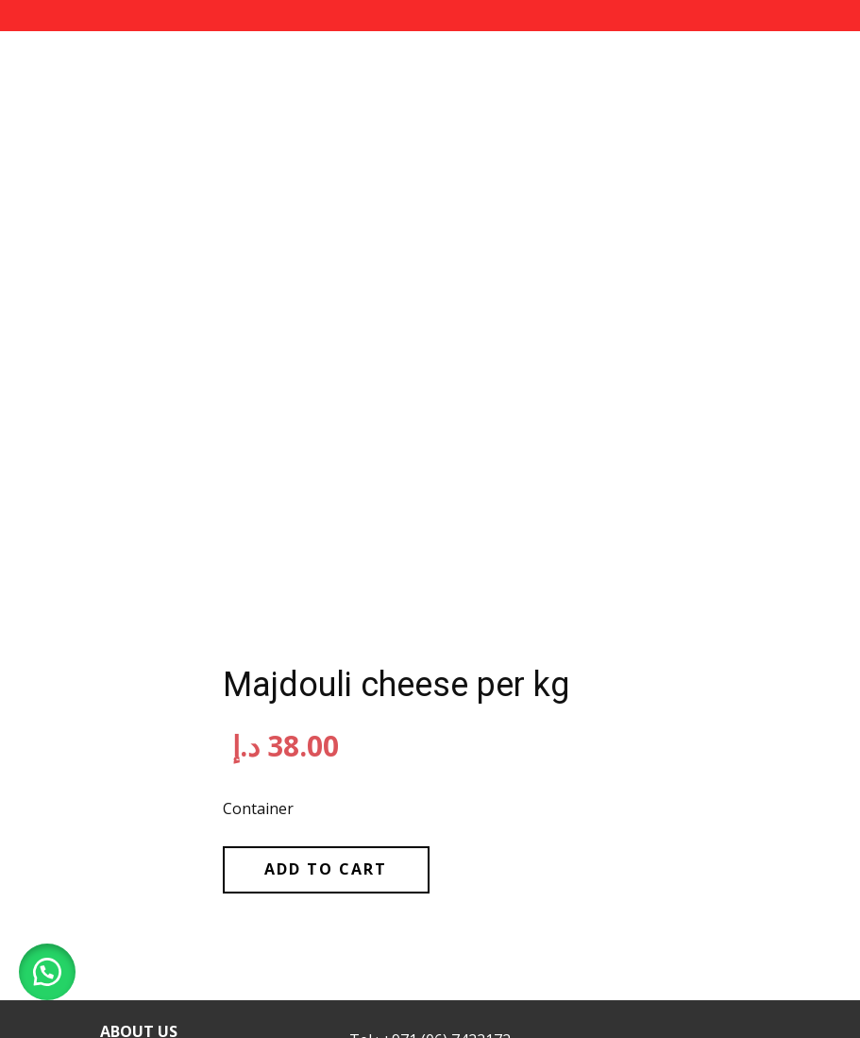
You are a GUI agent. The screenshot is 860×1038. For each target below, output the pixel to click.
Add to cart (325, 869)
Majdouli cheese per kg (396, 685)
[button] (47, 972)
